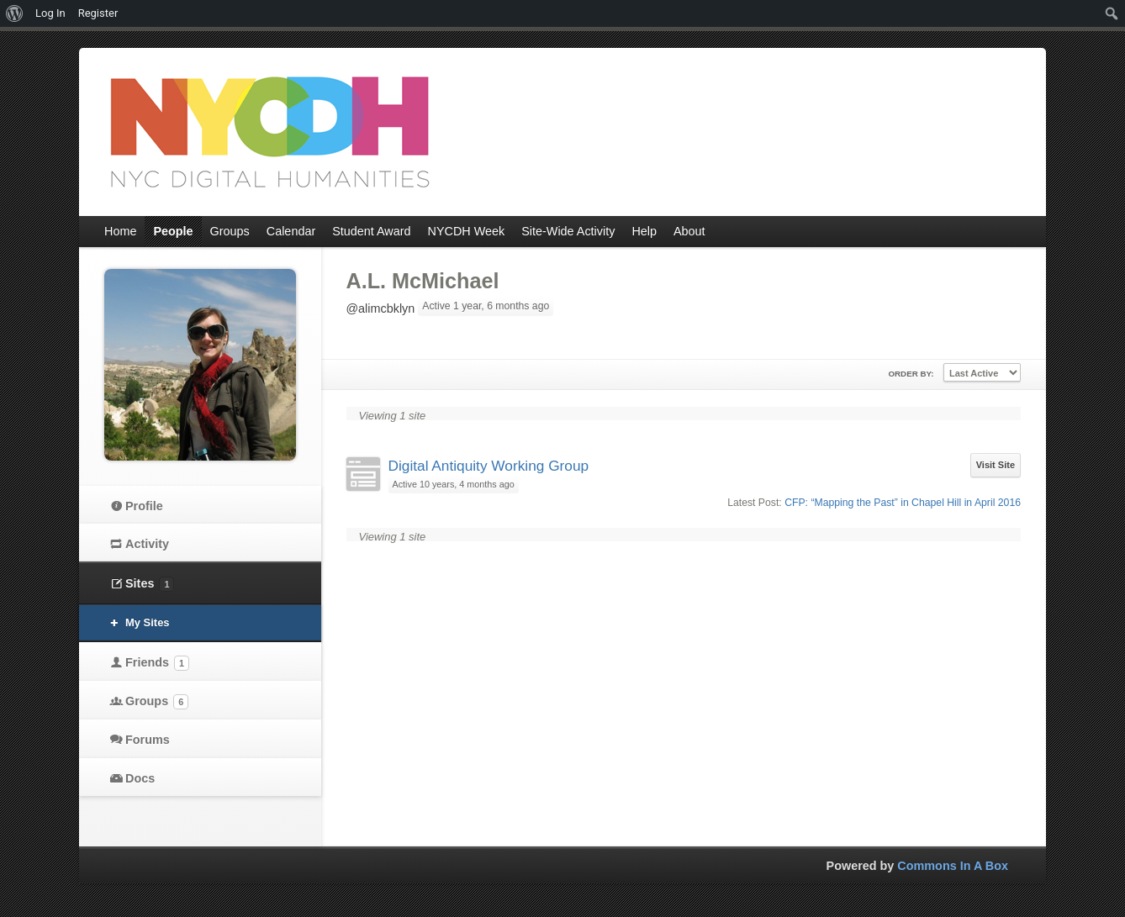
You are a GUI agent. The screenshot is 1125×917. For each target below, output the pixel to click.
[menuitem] (14, 13)
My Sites (147, 622)
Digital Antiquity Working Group (488, 465)
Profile (144, 506)
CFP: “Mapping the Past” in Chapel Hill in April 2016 (902, 503)
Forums (147, 739)
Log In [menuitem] (50, 13)
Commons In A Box (952, 865)
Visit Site (995, 465)
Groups (156, 701)
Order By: (910, 373)
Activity (147, 544)
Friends (157, 663)
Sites (149, 584)
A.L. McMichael (422, 280)
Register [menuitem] (98, 13)
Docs (140, 778)
